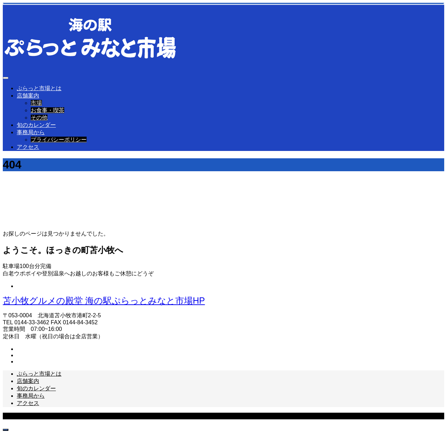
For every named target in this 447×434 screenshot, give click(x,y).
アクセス (28, 147)
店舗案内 (28, 96)
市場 (36, 103)
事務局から (31, 132)
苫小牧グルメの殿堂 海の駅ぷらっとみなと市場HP (104, 300)
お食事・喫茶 (47, 110)
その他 (39, 118)
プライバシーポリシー (59, 140)
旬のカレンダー (36, 125)
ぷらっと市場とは (39, 88)
